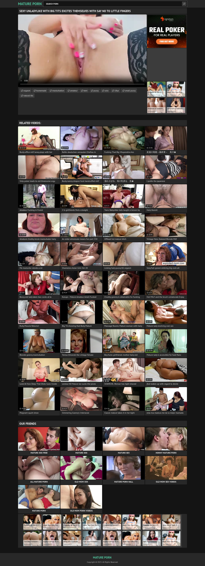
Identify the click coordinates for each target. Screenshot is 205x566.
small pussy (130, 90)
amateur (74, 90)
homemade (41, 90)
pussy (96, 90)
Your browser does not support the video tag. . (82, 50)
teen (85, 90)
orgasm (27, 90)
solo (107, 90)
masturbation (58, 90)
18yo (117, 90)
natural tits (28, 95)
